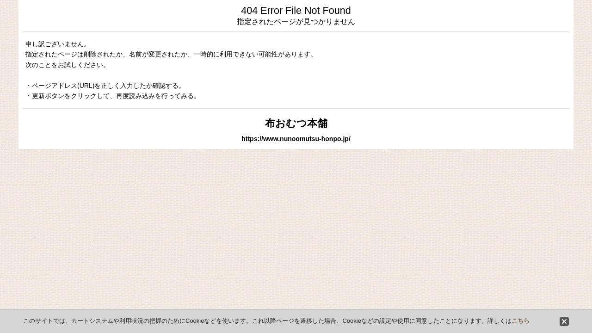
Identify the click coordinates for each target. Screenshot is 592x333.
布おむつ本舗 (296, 123)
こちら (521, 320)
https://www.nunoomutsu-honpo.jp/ (296, 138)
